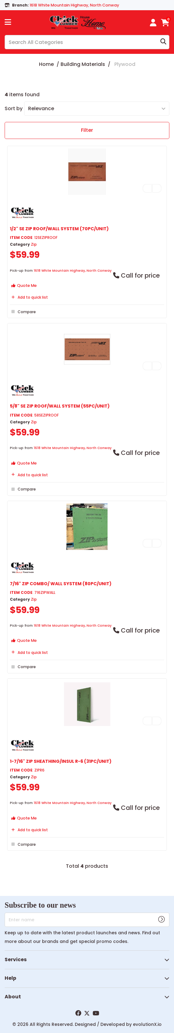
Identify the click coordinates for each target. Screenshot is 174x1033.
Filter (87, 130)
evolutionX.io (147, 1024)
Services (16, 959)
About (13, 996)
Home (46, 64)
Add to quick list (29, 297)
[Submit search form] (163, 42)
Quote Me (24, 285)
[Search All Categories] (87, 42)
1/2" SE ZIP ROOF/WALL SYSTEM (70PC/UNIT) (59, 229)
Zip (34, 244)
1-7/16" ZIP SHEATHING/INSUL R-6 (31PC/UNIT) (61, 761)
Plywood (124, 64)
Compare (23, 311)
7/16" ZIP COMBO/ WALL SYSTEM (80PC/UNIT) (61, 584)
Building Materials (83, 64)
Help (10, 978)
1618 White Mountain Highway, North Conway (73, 270)
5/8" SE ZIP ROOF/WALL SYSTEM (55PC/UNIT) (60, 406)
